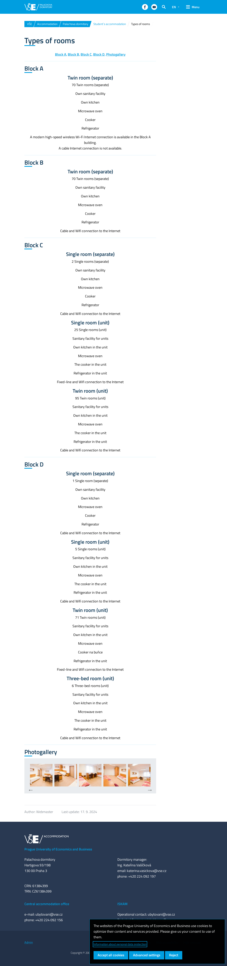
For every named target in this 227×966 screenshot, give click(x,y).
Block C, (86, 54)
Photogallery (116, 54)
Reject (173, 955)
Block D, (99, 54)
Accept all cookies (111, 955)
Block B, (74, 54)
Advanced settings (146, 955)
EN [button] (174, 7)
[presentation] (31, 790)
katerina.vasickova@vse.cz (146, 870)
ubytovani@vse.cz (49, 914)
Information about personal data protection (120, 944)
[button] (145, 7)
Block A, (61, 54)
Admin (28, 942)
